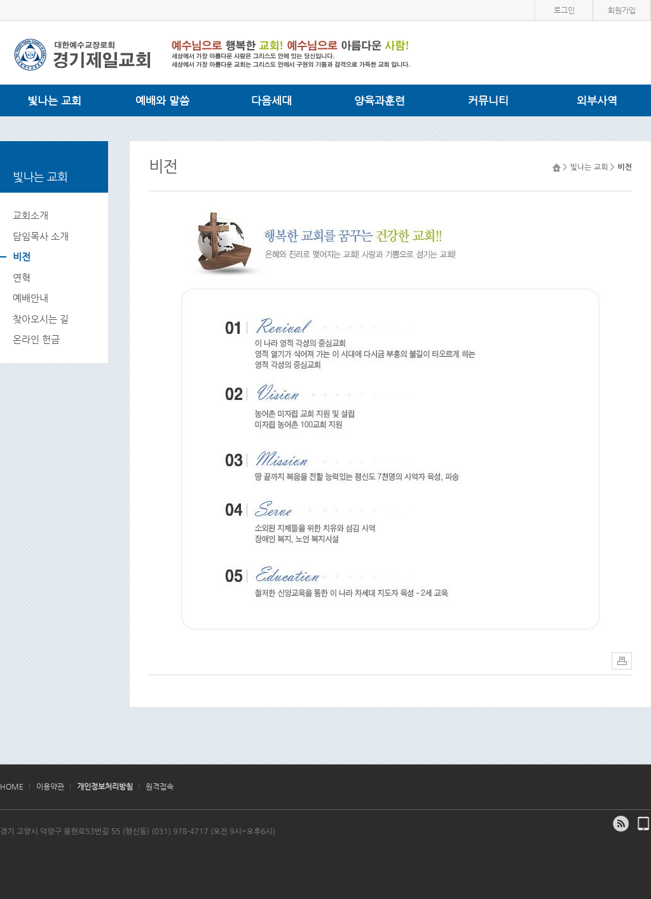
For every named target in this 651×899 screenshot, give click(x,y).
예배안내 (30, 297)
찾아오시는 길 (41, 318)
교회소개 (30, 215)
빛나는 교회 (54, 100)
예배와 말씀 (162, 100)
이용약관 (50, 786)
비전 (22, 256)
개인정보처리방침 (105, 786)
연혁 (22, 277)
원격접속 (160, 786)
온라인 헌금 (36, 339)
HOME (12, 786)
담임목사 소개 (41, 236)
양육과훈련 (379, 100)
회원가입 (622, 10)
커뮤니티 (488, 100)
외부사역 (597, 100)
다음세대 (271, 100)
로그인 (564, 10)
